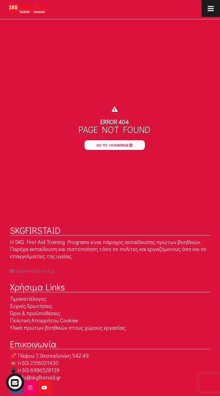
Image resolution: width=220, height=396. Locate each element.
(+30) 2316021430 (38, 362)
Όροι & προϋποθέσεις (35, 313)
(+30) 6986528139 (38, 370)
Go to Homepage (114, 144)
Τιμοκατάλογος (28, 298)
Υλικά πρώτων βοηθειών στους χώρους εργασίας (68, 327)
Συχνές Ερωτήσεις (31, 305)
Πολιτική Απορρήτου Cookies (44, 320)
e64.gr (48, 271)
